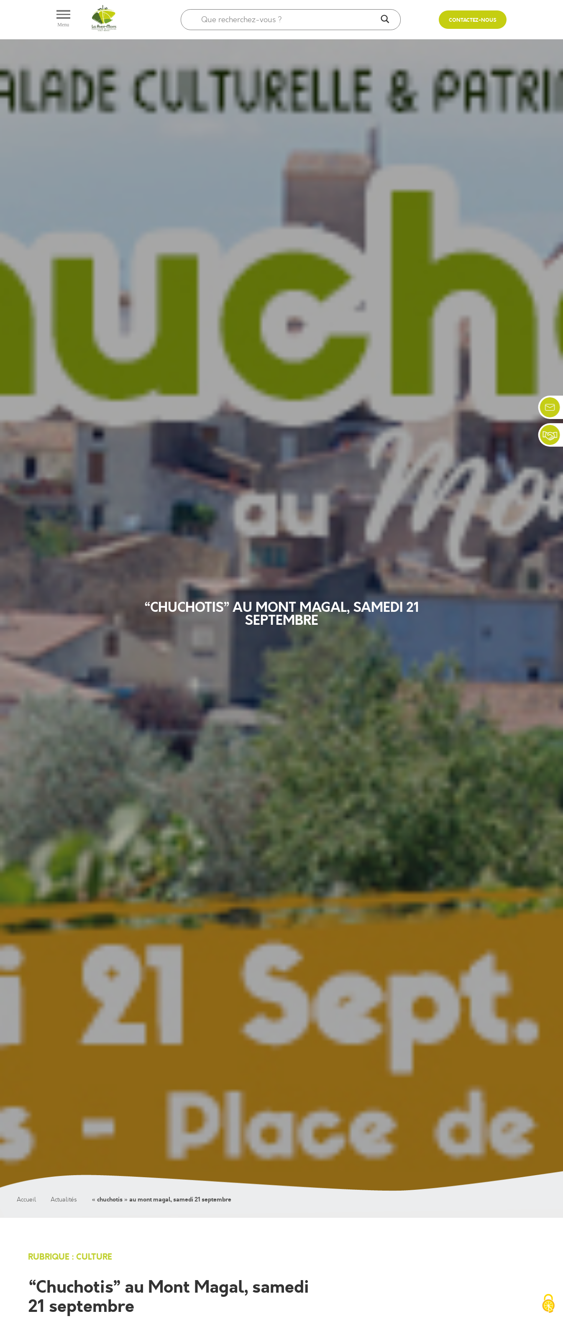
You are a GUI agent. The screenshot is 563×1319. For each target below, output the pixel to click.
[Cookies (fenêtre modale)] (548, 1304)
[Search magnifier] (385, 20)
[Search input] (289, 20)
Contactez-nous (472, 20)
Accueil (26, 1200)
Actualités (64, 1200)
